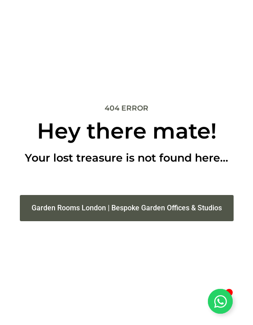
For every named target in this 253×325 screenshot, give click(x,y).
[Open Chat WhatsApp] (220, 301)
